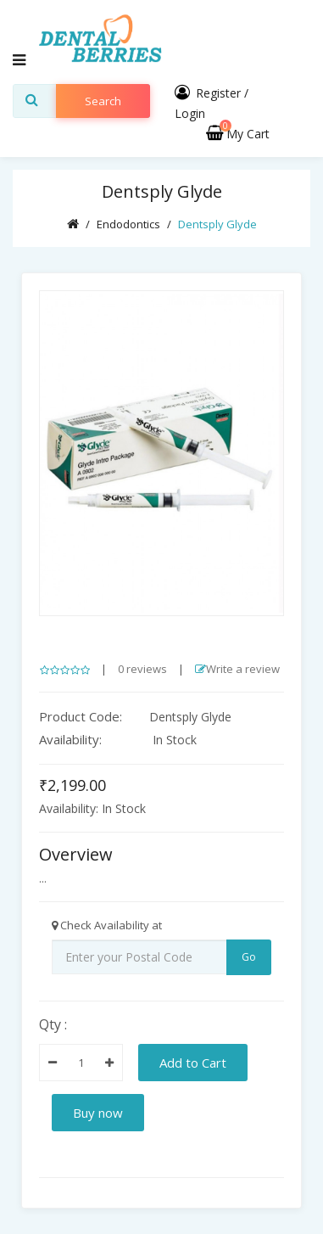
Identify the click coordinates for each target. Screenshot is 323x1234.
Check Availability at (107, 925)
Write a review (237, 668)
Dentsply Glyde (217, 224)
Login (190, 113)
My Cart (238, 134)
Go (249, 957)
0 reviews (142, 668)
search (103, 101)
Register (218, 93)
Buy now (98, 1112)
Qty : (53, 1024)
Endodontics (128, 224)
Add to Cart (192, 1062)
